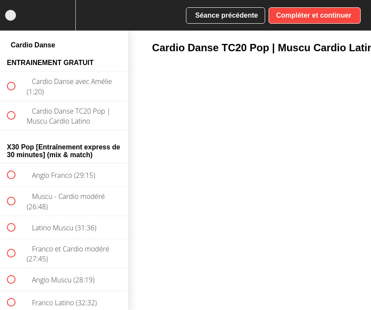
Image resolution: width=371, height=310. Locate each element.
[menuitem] (64, 15)
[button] (11, 15)
